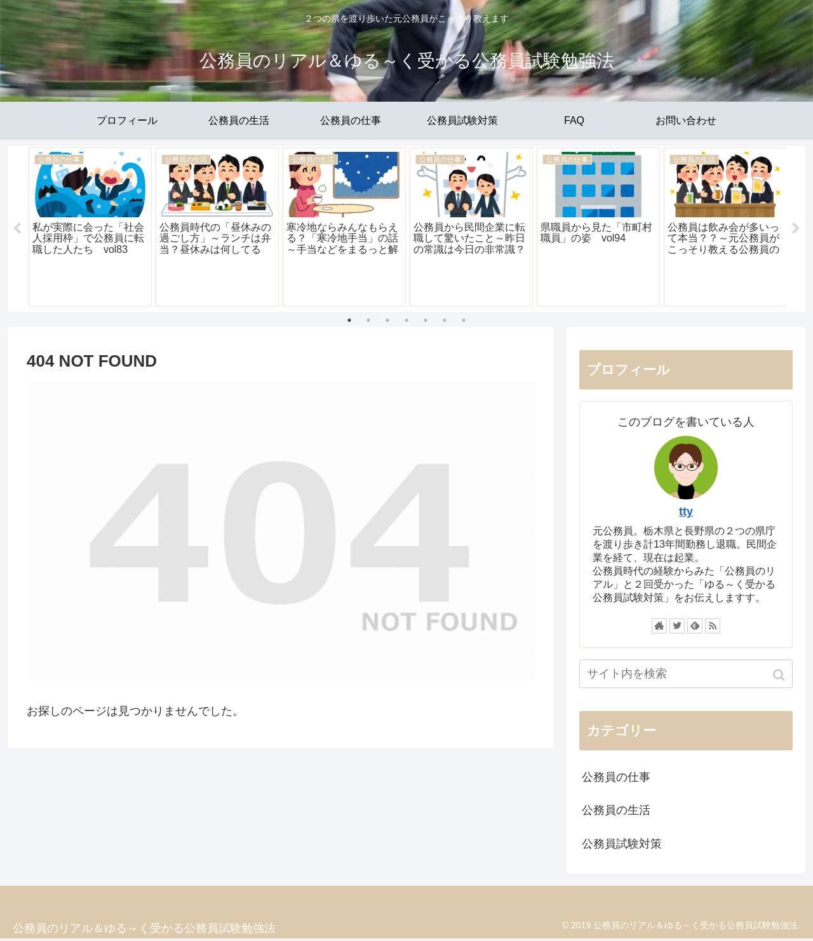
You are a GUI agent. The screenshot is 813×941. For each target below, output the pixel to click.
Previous (17, 230)
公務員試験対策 (622, 845)
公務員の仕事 (616, 778)
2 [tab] (368, 321)
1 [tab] (349, 321)
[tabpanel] (90, 227)
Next (795, 230)
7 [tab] (463, 321)
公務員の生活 (616, 812)
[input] (686, 675)
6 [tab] (444, 321)
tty (686, 512)
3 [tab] (387, 321)
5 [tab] (425, 321)
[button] (780, 676)
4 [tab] (406, 321)
